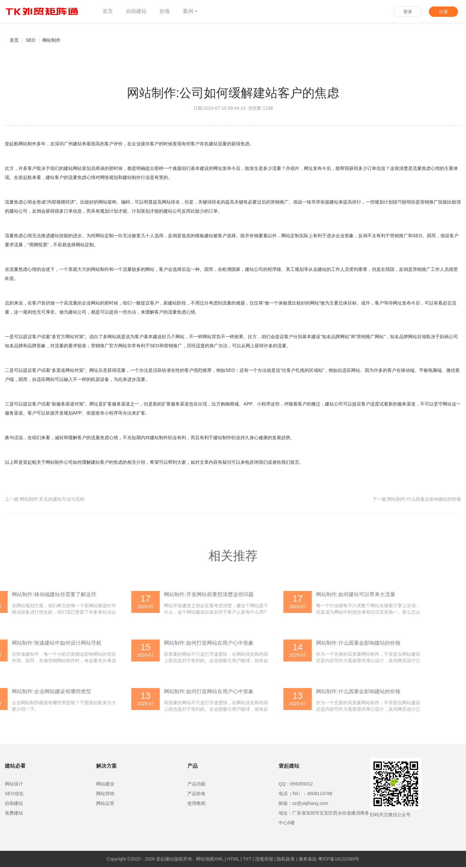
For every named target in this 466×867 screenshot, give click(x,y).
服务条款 (308, 858)
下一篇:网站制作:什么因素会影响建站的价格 (416, 499)
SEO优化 (14, 793)
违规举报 (264, 858)
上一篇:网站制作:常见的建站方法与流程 (44, 499)
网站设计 (14, 783)
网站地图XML (209, 858)
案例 (190, 11)
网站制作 (51, 40)
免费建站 (14, 813)
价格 (165, 11)
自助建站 (136, 11)
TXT (247, 858)
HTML (233, 858)
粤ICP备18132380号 (339, 858)
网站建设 (105, 783)
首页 (108, 11)
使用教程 (196, 803)
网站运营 (105, 803)
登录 (407, 11)
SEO (31, 40)
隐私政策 (286, 858)
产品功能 (196, 783)
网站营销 (105, 793)
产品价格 (196, 793)
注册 (443, 11)
